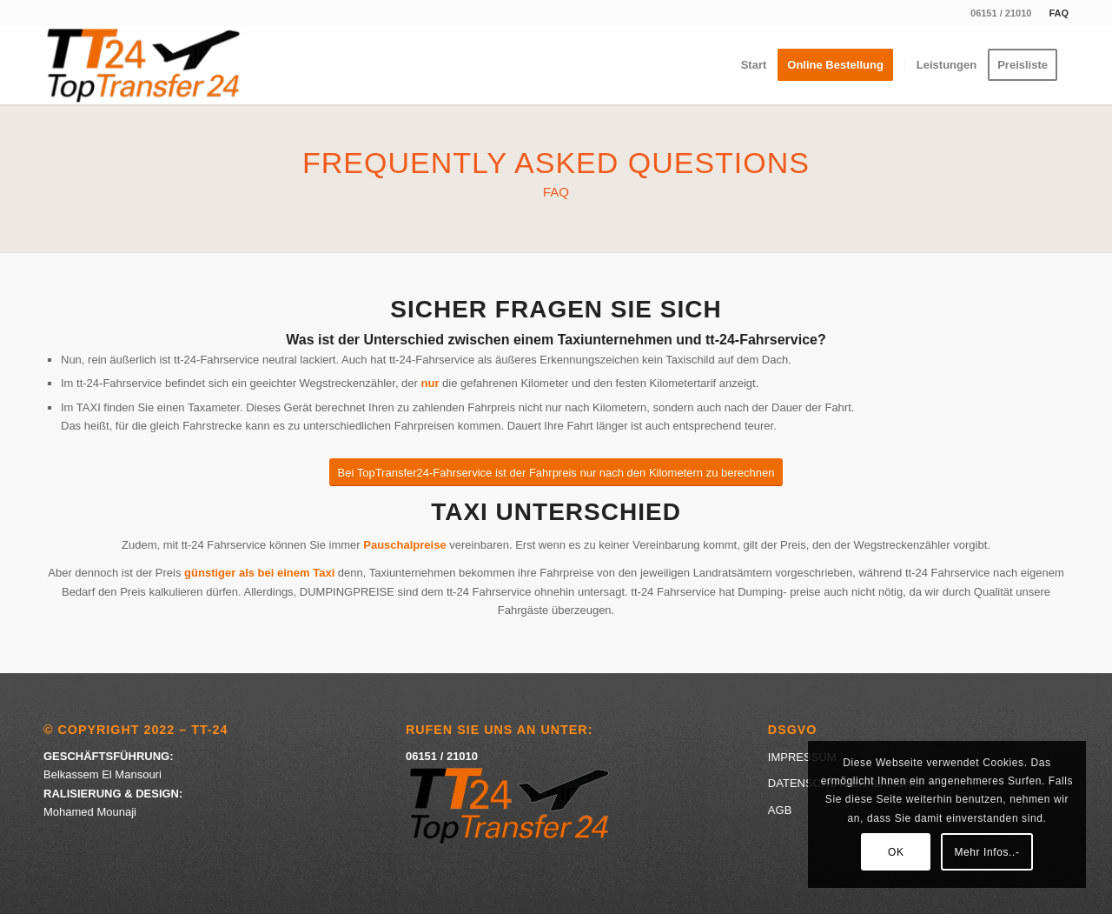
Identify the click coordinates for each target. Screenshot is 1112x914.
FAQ (1059, 13)
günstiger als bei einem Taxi (259, 572)
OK (896, 852)
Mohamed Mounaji (89, 811)
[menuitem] (1054, 13)
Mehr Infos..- (986, 852)
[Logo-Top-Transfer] (143, 65)
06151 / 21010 (1000, 13)
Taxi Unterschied (556, 511)
